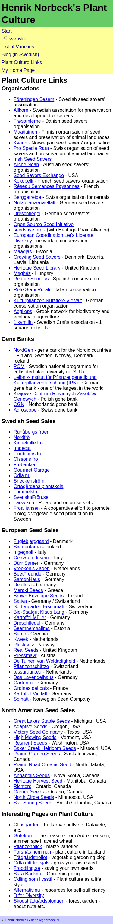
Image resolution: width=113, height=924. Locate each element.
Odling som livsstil (33, 879)
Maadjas (23, 251)
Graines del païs (31, 688)
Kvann (20, 142)
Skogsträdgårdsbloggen (39, 900)
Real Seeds (26, 650)
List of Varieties (18, 46)
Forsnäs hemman (32, 852)
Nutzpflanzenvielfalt (34, 202)
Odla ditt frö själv (31, 862)
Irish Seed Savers (33, 159)
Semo (20, 633)
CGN (19, 404)
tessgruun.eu (28, 671)
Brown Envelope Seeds (39, 595)
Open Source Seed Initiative (44, 224)
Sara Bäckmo (28, 873)
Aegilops (23, 311)
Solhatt (21, 699)
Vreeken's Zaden (32, 568)
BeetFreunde (28, 574)
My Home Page (18, 70)
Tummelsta (25, 491)
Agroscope (25, 409)
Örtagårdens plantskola (38, 486)
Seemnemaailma (32, 628)
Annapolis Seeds (32, 775)
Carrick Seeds (29, 791)
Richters (22, 786)
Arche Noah (26, 164)
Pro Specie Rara (31, 148)
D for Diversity (29, 895)
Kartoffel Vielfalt (30, 693)
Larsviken (24, 502)
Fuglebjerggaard (31, 541)
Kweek (21, 639)
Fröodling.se (27, 868)
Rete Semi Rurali (32, 289)
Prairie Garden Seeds (37, 753)
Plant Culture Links (22, 62)
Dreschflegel (27, 213)
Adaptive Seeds (30, 726)
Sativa (20, 601)
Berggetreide (27, 197)
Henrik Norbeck (16, 920)
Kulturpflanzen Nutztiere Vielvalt (48, 300)
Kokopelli (23, 180)
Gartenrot (24, 682)
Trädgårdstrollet (30, 857)
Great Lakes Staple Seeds (42, 721)
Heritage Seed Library (37, 267)
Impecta (22, 448)
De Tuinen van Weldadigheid (44, 661)
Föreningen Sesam (34, 99)
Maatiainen (25, 131)
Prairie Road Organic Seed (42, 764)
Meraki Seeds (28, 590)
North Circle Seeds (34, 797)
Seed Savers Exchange (39, 175)
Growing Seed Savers (37, 257)
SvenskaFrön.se (31, 497)
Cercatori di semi (32, 557)
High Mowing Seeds (35, 737)
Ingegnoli (23, 552)
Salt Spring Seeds (33, 802)
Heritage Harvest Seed (38, 780)
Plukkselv (24, 644)
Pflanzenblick (28, 846)
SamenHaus (27, 579)
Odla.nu (22, 475)
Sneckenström (29, 480)
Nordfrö (22, 437)
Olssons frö (26, 459)
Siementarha (27, 546)
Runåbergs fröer (31, 432)
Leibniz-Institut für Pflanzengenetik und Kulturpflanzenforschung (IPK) (55, 380)
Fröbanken (25, 464)
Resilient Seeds (30, 742)
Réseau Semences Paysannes (47, 186)
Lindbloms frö (28, 453)
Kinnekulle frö (28, 442)
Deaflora (23, 584)
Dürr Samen (26, 563)
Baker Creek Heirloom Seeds (45, 748)
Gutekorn (23, 835)
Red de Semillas (31, 278)
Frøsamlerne (27, 121)
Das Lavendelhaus (34, 677)
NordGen (23, 350)
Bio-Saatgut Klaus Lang (39, 612)
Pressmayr (25, 655)
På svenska (14, 38)
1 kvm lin (23, 322)
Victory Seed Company (38, 732)
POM (19, 366)
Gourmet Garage (32, 470)
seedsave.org (28, 229)
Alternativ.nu (27, 890)
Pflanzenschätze (31, 666)
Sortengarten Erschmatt (39, 606)
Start (7, 31)
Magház (22, 273)
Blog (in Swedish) (20, 54)
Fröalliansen (27, 508)
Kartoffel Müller (30, 617)
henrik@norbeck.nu (45, 920)
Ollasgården (26, 824)
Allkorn (21, 110)
